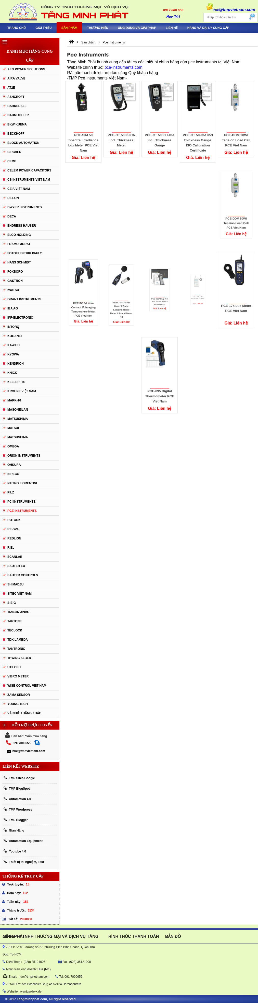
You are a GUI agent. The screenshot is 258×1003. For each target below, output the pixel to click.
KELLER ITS (16, 382)
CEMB (11, 161)
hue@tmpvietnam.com (26, 751)
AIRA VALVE (16, 78)
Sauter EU (16, 566)
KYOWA (13, 354)
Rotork (14, 520)
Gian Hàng (14, 830)
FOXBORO (15, 271)
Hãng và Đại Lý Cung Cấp (208, 28)
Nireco (13, 474)
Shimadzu (15, 584)
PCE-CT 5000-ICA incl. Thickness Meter (122, 139)
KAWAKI (13, 345)
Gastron (15, 281)
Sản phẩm (69, 28)
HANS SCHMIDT (19, 262)
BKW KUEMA (17, 124)
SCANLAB (14, 557)
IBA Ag (12, 308)
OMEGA (13, 446)
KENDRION (15, 363)
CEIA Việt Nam (18, 189)
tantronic (16, 649)
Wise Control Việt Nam (26, 685)
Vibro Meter (18, 676)
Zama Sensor (18, 695)
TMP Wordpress (18, 809)
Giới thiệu (43, 28)
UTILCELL (14, 667)
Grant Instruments (24, 299)
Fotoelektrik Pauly (24, 253)
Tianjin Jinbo (18, 612)
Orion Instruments (23, 455)
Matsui (13, 428)
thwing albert (20, 658)
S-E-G (11, 603)
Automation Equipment (23, 841)
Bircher (14, 152)
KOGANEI (14, 336)
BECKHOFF (15, 133)
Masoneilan (17, 409)
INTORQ (13, 327)
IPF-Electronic (20, 317)
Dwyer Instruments (24, 207)
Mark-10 (14, 400)
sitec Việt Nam (19, 593)
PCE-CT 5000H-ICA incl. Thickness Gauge (159, 138)
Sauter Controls (22, 575)
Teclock (14, 630)
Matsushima (17, 437)
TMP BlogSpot (17, 788)
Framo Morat (18, 244)
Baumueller (18, 115)
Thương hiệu (97, 28)
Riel (10, 547)
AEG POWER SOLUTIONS (26, 69)
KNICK (12, 373)
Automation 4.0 (17, 799)
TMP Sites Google (19, 778)
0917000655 (22, 743)
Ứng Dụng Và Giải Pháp (137, 28)
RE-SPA (13, 529)
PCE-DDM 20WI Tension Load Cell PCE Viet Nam (236, 135)
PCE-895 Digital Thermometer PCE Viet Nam (159, 382)
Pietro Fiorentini (22, 483)
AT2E (11, 87)
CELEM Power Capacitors (29, 170)
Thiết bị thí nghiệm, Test (24, 862)
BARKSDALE (17, 106)
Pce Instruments (22, 511)
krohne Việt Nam (21, 391)
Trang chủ (16, 28)
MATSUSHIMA (17, 419)
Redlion (14, 538)
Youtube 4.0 (15, 851)
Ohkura (14, 465)
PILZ (10, 492)
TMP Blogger (16, 820)
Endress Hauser (21, 225)
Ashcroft (15, 97)
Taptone (14, 621)
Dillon (13, 198)
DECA (11, 216)
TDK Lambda (17, 639)
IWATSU (13, 290)
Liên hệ (171, 28)
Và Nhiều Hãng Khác (24, 713)
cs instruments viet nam (28, 179)
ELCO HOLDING (19, 235)
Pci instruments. (21, 501)
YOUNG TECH (17, 704)
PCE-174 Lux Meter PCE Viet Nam (235, 296)
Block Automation (23, 143)
